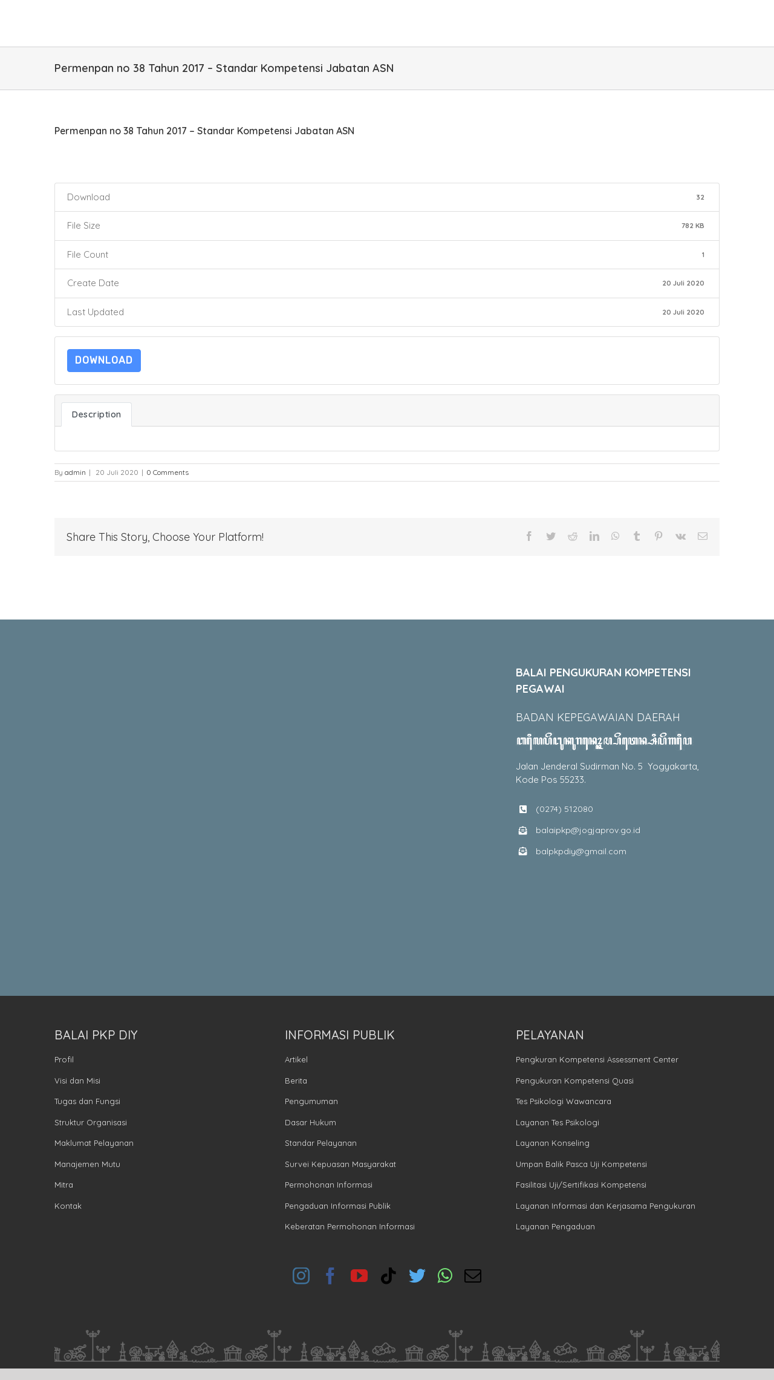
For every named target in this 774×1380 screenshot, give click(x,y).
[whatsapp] (445, 1275)
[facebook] (330, 1275)
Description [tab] (96, 414)
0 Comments (167, 472)
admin (75, 472)
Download (104, 360)
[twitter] (417, 1275)
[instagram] (301, 1275)
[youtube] (359, 1275)
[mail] (472, 1275)
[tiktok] (388, 1275)
